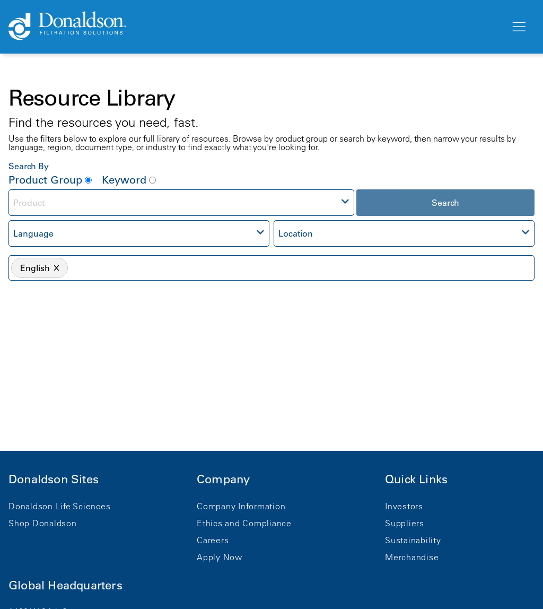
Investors (404, 506)
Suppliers (404, 523)
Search (445, 202)
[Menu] (518, 27)
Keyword (129, 179)
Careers (213, 540)
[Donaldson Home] (255, 27)
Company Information (241, 506)
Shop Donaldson (42, 523)
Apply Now (219, 557)
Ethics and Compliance (244, 523)
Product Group (50, 179)
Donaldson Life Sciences (59, 506)
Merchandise (412, 557)
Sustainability (413, 540)
